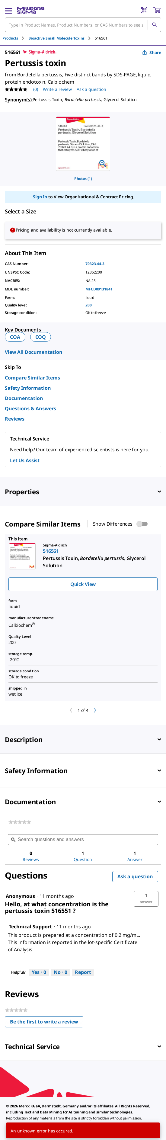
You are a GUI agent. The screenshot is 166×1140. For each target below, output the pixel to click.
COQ (40, 337)
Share (151, 52)
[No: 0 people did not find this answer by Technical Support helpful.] (60, 972)
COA (15, 337)
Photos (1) (83, 178)
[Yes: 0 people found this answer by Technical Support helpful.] (39, 972)
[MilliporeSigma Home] (30, 10)
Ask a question (135, 876)
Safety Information (28, 388)
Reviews (14, 418)
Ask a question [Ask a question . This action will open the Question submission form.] (91, 89)
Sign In (40, 197)
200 (88, 305)
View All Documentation (33, 352)
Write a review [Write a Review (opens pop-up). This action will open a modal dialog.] (57, 89)
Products (10, 38)
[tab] (15, 38)
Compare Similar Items (32, 377)
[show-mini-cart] (157, 10)
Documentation (24, 398)
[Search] (154, 25)
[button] (146, 898)
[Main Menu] (8, 10)
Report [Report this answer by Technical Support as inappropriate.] (83, 972)
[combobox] (83, 24)
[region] (83, 144)
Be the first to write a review (46, 1023)
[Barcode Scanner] (144, 10)
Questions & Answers (30, 408)
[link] (19, 822)
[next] (95, 710)
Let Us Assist (25, 460)
